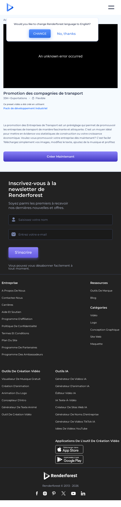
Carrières (7, 304)
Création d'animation (15, 386)
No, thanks (66, 34)
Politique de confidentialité (19, 326)
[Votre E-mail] (60, 234)
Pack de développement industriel (25, 108)
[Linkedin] (83, 493)
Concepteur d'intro (14, 400)
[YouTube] (73, 493)
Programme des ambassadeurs (22, 354)
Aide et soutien (11, 311)
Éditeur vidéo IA (65, 393)
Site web (95, 336)
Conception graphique (104, 329)
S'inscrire (23, 252)
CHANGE (39, 33)
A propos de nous (13, 290)
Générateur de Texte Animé (19, 407)
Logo (93, 322)
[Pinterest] (54, 493)
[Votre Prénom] (60, 219)
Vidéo (93, 315)
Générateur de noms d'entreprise (77, 414)
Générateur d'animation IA (72, 386)
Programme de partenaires (19, 347)
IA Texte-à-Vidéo (65, 400)
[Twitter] (63, 493)
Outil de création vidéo (17, 414)
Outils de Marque (101, 290)
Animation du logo (14, 393)
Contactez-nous (12, 297)
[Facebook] (37, 493)
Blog (93, 297)
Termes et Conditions (15, 333)
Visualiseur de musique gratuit (21, 378)
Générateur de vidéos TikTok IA (75, 421)
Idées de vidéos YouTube (71, 428)
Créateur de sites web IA (71, 407)
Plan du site (9, 340)
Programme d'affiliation (17, 318)
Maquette (96, 343)
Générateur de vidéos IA (70, 378)
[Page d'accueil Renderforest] (10, 7)
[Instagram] (45, 493)
